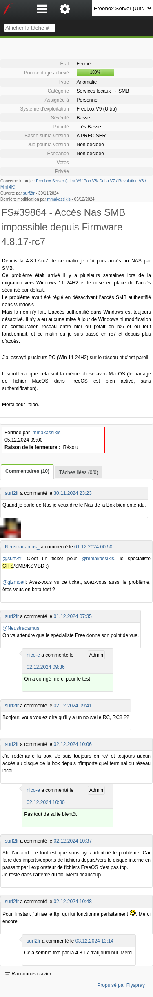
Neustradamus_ (22, 547)
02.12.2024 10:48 (72, 901)
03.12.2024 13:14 (94, 941)
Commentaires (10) (27, 471)
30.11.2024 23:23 (72, 493)
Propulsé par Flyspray (121, 985)
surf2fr (29, 193)
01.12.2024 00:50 (93, 547)
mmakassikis (59, 199)
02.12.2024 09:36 (45, 667)
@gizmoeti (14, 582)
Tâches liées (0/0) (78, 472)
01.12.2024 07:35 (72, 616)
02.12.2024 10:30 (45, 802)
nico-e (33, 655)
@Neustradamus (20, 628)
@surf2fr (11, 558)
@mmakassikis (97, 558)
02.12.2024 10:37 (72, 841)
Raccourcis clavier (28, 974)
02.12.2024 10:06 (72, 744)
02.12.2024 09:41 (72, 706)
